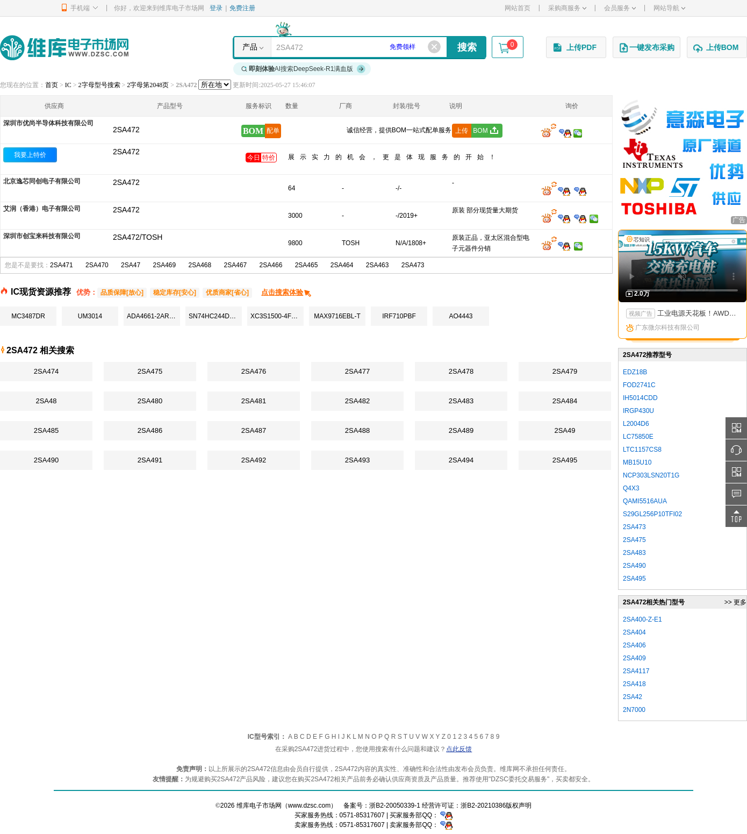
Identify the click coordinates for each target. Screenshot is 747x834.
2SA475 (150, 371)
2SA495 (564, 460)
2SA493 (357, 460)
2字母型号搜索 (99, 85)
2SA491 (150, 460)
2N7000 (634, 710)
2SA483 (461, 401)
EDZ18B (635, 372)
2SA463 (377, 265)
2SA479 (564, 371)
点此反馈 (459, 749)
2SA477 (357, 371)
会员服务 (620, 8)
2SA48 (45, 401)
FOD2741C (639, 385)
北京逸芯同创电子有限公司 (42, 181)
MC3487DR (28, 316)
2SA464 (342, 265)
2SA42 (632, 697)
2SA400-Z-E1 (642, 619)
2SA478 (461, 371)
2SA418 (634, 684)
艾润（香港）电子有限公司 (42, 208)
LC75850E (638, 436)
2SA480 (150, 401)
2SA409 (634, 658)
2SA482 (357, 401)
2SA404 (634, 632)
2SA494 (461, 460)
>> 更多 (735, 602)
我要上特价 (30, 155)
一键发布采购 (646, 47)
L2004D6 (636, 423)
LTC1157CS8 (642, 449)
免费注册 (242, 8)
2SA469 (164, 265)
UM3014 (90, 316)
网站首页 (517, 8)
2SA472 (126, 151)
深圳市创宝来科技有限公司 (42, 236)
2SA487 (253, 430)
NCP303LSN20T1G (651, 475)
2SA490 (46, 460)
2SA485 (46, 430)
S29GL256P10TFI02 (652, 514)
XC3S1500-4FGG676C (277, 316)
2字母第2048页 (148, 85)
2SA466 (271, 265)
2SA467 (235, 265)
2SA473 (413, 265)
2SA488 (357, 430)
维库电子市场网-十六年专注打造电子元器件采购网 (64, 47)
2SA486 (150, 430)
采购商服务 (567, 8)
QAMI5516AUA (645, 501)
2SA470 (97, 265)
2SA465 (306, 265)
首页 (51, 85)
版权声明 (518, 805)
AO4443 (460, 316)
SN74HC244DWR (214, 316)
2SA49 (564, 430)
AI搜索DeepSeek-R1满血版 (303, 68)
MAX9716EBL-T (337, 316)
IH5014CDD (640, 398)
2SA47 (130, 265)
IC (68, 85)
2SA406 (634, 645)
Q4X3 (631, 488)
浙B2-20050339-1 (394, 805)
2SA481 (253, 401)
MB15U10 (637, 462)
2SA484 (564, 401)
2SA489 (461, 430)
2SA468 (200, 265)
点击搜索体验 (286, 292)
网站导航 (669, 8)
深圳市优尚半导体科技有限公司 (48, 123)
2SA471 (61, 265)
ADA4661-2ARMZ (152, 316)
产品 (249, 46)
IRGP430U (638, 411)
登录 (216, 8)
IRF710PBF (399, 316)
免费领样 (402, 47)
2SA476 (253, 371)
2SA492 (253, 460)
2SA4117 (636, 671)
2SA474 (46, 371)
